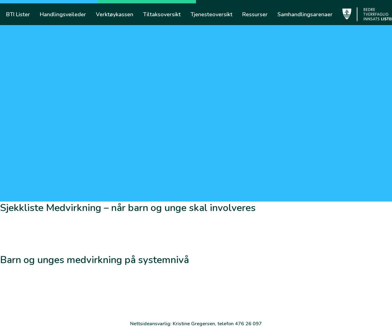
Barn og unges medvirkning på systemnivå (94, 259)
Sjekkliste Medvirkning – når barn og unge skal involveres (128, 207)
